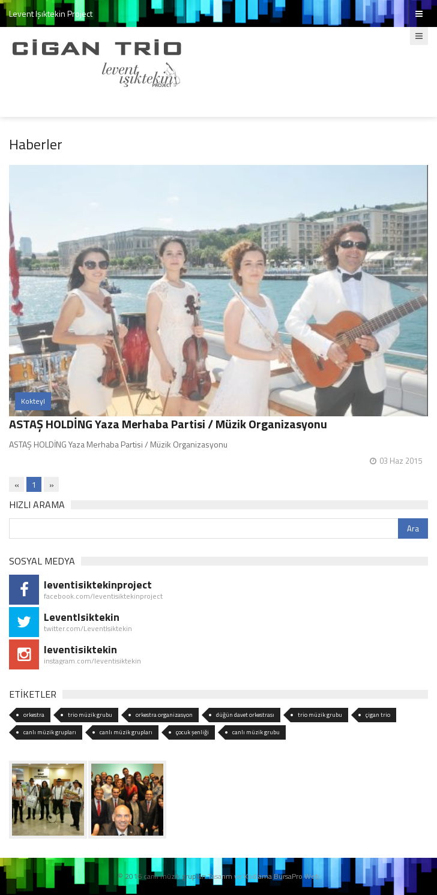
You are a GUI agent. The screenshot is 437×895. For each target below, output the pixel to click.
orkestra (33, 714)
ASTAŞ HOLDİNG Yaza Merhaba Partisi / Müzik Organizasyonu (168, 424)
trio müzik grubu (90, 714)
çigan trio (378, 714)
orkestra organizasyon (164, 714)
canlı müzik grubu (256, 732)
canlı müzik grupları (49, 732)
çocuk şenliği (192, 732)
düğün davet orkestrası (245, 714)
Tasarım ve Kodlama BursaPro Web (263, 876)
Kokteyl (33, 401)
